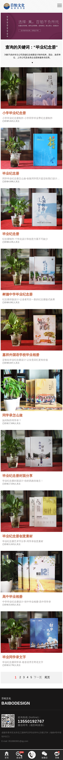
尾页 (47, 677)
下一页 (38, 677)
